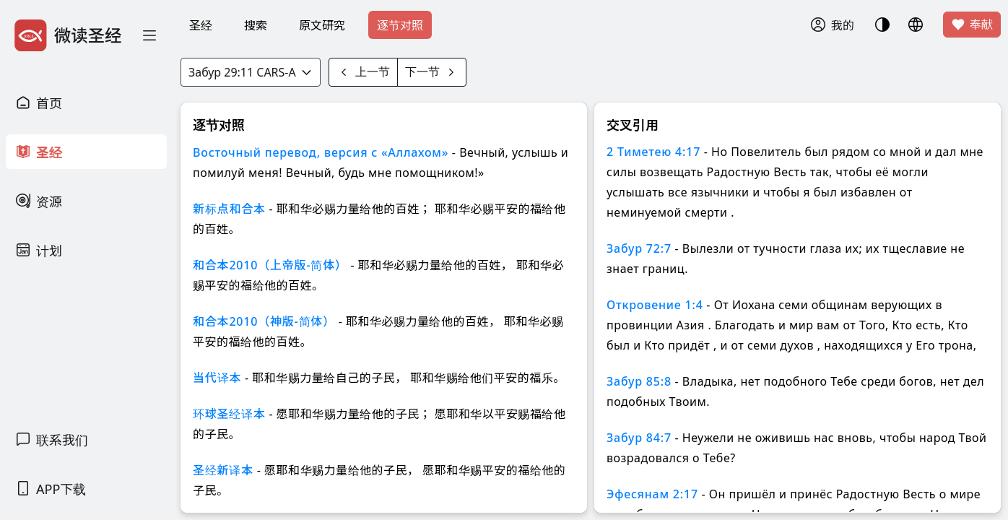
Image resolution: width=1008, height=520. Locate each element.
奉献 (972, 24)
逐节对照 (400, 25)
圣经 (200, 25)
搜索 (255, 25)
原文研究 (322, 25)
